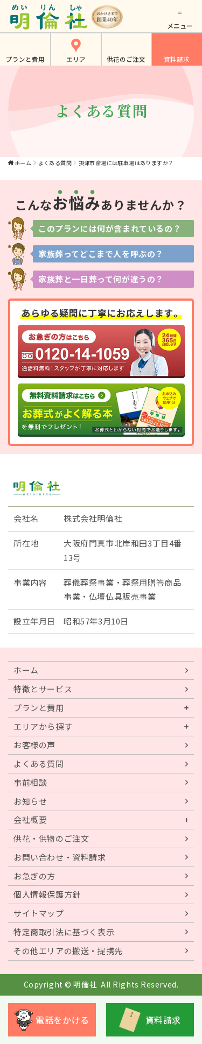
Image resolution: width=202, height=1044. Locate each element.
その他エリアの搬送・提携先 (68, 950)
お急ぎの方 (34, 876)
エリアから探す (42, 726)
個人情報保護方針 (47, 894)
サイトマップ (38, 913)
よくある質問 (55, 163)
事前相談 (30, 782)
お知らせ (30, 801)
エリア (76, 59)
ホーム (23, 163)
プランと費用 (25, 59)
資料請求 (177, 59)
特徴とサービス (42, 688)
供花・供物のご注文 (51, 838)
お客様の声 (34, 744)
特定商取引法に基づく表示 (63, 932)
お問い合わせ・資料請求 (59, 857)
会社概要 (30, 819)
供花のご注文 (126, 59)
